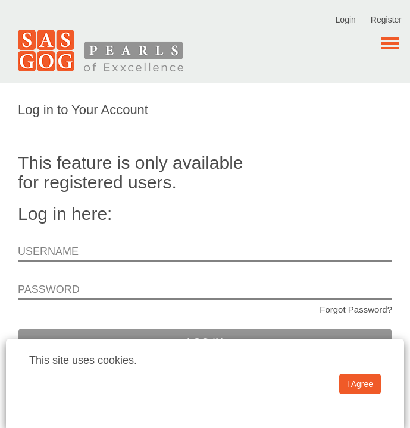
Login (346, 19)
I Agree (360, 384)
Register (386, 19)
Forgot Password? (356, 309)
